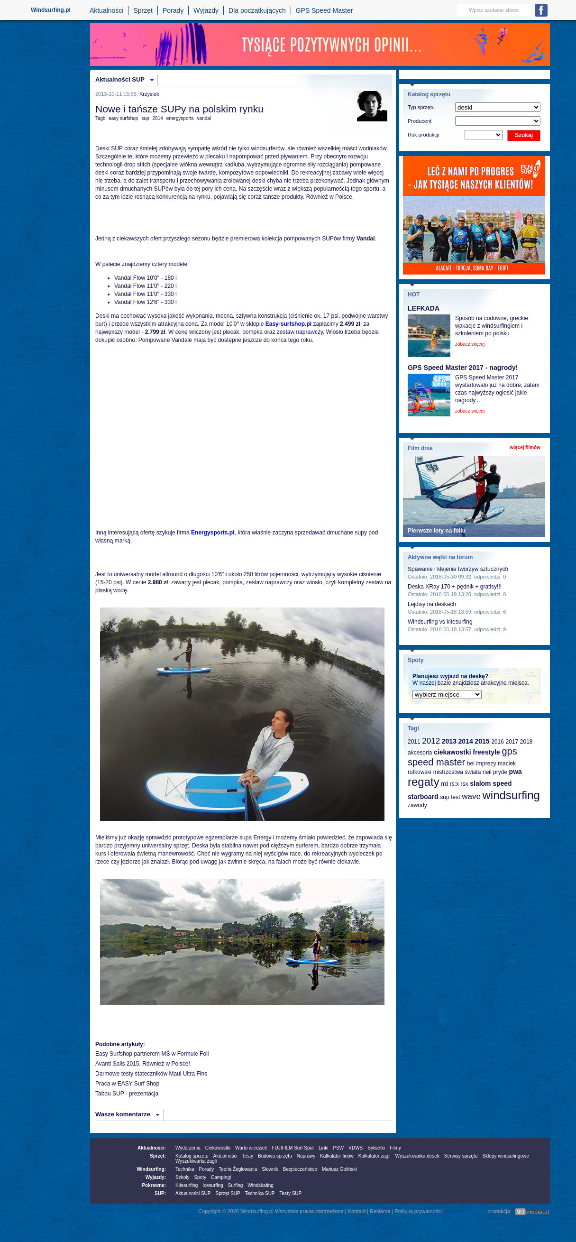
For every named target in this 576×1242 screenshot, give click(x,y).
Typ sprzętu (421, 107)
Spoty (200, 1177)
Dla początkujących (257, 10)
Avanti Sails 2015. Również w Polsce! (142, 1063)
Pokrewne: (154, 1185)
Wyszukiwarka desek (417, 1156)
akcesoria (420, 752)
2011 (414, 741)
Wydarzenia (188, 1147)
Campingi (221, 1177)
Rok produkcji (423, 135)
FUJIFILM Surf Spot (293, 1147)
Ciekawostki (217, 1147)
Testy (247, 1156)
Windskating (260, 1185)
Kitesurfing (186, 1185)
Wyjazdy (206, 10)
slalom (480, 783)
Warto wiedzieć (251, 1147)
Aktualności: (151, 1147)
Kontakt (357, 1211)
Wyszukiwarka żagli (196, 1161)
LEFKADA (423, 308)
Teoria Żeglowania (238, 1169)
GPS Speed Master (324, 10)
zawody (417, 805)
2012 (431, 740)
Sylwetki (376, 1147)
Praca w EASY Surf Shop (127, 1083)
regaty (423, 781)
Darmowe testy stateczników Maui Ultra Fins (151, 1073)
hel (471, 763)
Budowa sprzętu (275, 1156)
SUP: (160, 1193)
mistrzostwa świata (457, 772)
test (455, 797)
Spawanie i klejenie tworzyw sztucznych (458, 569)
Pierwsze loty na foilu (437, 530)
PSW (338, 1147)
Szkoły (182, 1177)
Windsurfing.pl (51, 10)
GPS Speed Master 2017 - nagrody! (463, 367)
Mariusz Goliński (339, 1169)
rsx (464, 784)
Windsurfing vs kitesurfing (440, 621)
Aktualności (107, 10)
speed (502, 783)
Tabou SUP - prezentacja (126, 1093)
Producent (419, 121)
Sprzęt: (158, 1156)
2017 (511, 741)
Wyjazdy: (156, 1177)
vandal (204, 118)
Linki (324, 1147)
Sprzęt (142, 10)
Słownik (270, 1169)
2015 (482, 741)
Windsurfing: (151, 1169)
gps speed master (462, 756)
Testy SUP (291, 1193)
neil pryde (495, 772)
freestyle (486, 752)
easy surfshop (123, 118)
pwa (515, 771)
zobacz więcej (470, 344)
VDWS (355, 1147)
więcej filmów (525, 447)
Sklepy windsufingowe (505, 1156)
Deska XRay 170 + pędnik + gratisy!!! (455, 586)
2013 (449, 741)
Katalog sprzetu (192, 1156)
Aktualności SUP (120, 79)
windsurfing (510, 795)
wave (471, 796)
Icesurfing (212, 1185)
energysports (180, 118)
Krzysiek (149, 94)
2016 (497, 741)
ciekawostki (452, 752)
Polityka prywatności (418, 1211)
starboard (423, 796)
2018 (526, 741)
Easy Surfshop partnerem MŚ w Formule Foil (152, 1053)
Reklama (380, 1211)
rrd (444, 784)
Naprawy (306, 1156)
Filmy (395, 1147)
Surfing (235, 1185)
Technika (184, 1169)
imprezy (486, 763)
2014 (158, 118)
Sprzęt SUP (227, 1193)
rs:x (454, 784)
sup (145, 118)
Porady (173, 10)
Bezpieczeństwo (300, 1169)
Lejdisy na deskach (432, 604)
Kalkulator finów (337, 1156)
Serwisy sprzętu (461, 1156)
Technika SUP (260, 1193)
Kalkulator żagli (374, 1156)
